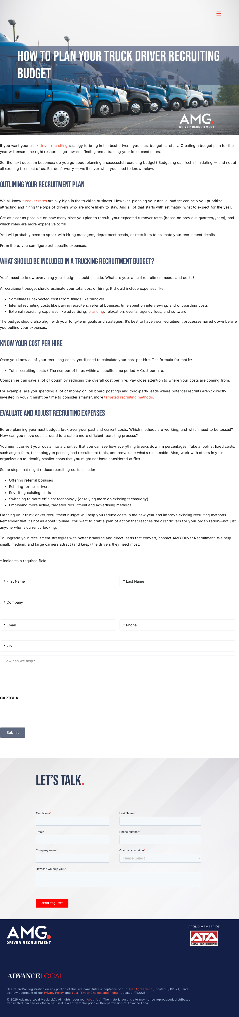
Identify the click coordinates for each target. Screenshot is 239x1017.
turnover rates (35, 201)
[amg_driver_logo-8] (29, 927)
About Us (93, 999)
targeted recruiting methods (128, 397)
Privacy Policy (53, 992)
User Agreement (139, 989)
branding (96, 311)
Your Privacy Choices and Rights (95, 992)
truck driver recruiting (49, 145)
